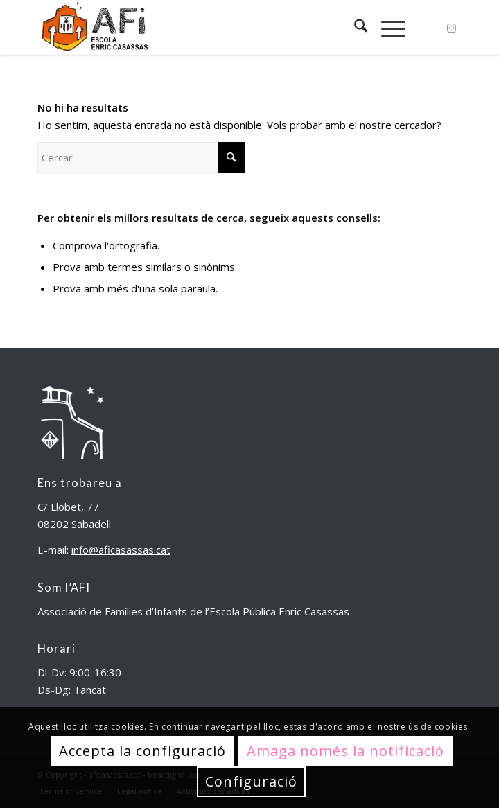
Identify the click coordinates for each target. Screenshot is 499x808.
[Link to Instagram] (451, 28)
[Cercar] (353, 27)
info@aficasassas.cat (120, 549)
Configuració (251, 781)
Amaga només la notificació (345, 750)
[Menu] (386, 27)
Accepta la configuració (142, 750)
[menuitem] (353, 27)
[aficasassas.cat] (207, 27)
